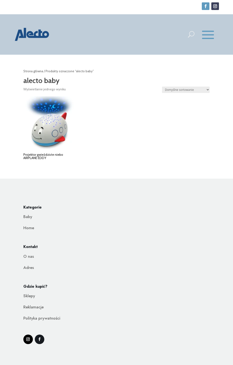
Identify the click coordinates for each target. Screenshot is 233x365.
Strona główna (33, 71)
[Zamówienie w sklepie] (186, 90)
